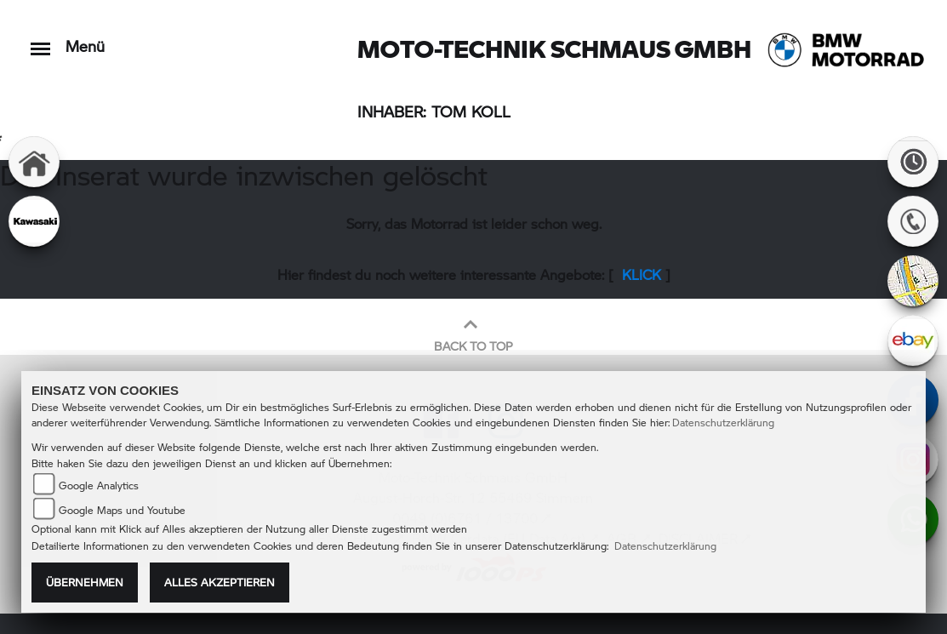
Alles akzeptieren (219, 582)
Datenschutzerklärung (723, 422)
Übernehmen (84, 582)
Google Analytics (99, 485)
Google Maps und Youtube (122, 510)
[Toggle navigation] (40, 40)
